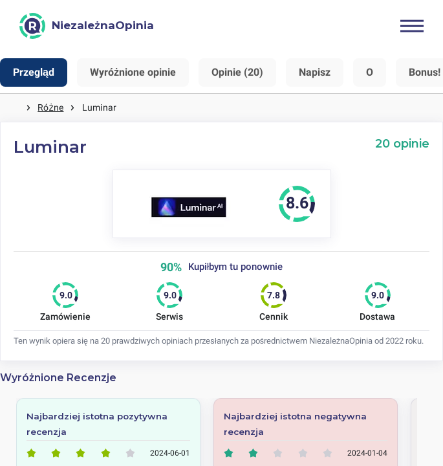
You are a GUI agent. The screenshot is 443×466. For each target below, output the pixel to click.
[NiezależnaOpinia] (86, 26)
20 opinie (402, 143)
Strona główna (12, 107)
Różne (50, 107)
